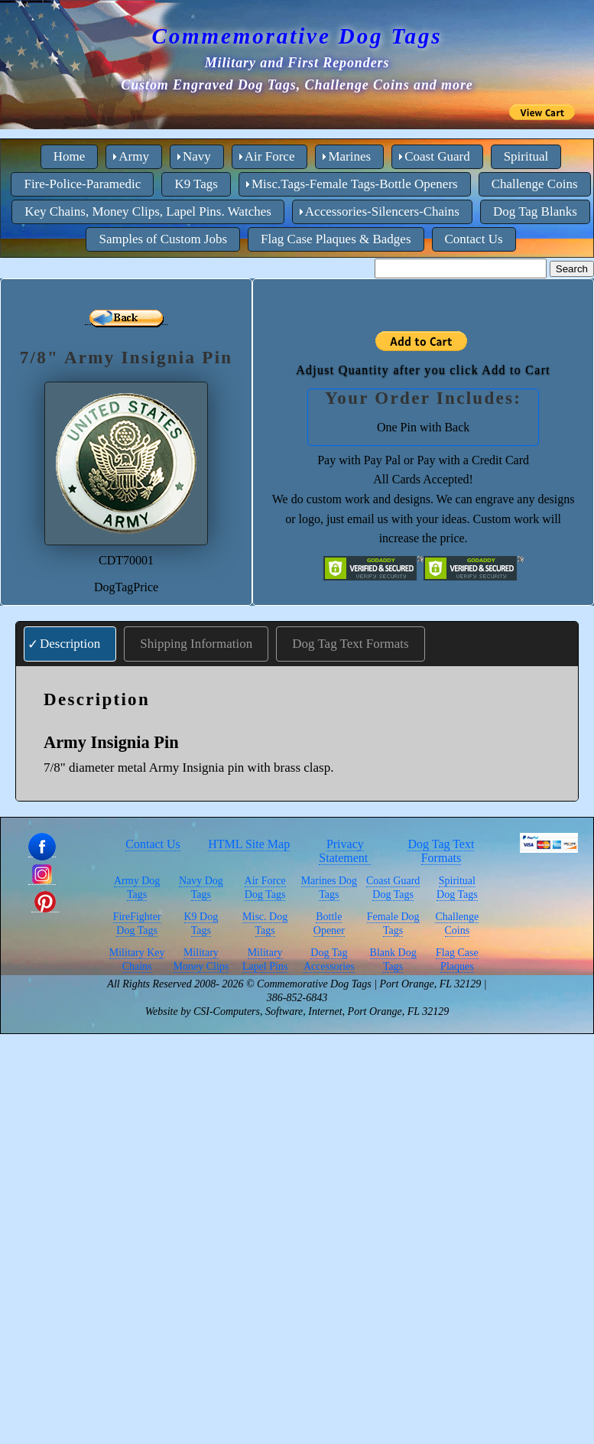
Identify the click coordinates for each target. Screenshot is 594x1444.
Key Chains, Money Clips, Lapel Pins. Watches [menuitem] (147, 211)
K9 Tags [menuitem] (196, 184)
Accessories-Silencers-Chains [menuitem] (382, 211)
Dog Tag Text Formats (350, 643)
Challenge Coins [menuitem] (535, 184)
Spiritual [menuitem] (526, 156)
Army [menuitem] (133, 156)
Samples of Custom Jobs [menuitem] (163, 239)
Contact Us (152, 843)
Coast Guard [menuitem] (436, 156)
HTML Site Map (249, 843)
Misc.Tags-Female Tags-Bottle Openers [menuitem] (355, 184)
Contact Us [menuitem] (474, 239)
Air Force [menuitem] (270, 156)
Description (70, 643)
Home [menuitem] (70, 156)
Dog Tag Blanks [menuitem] (535, 211)
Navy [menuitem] (197, 156)
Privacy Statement (345, 850)
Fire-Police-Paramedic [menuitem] (82, 184)
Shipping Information (196, 643)
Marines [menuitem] (349, 156)
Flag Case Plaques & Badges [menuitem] (336, 239)
